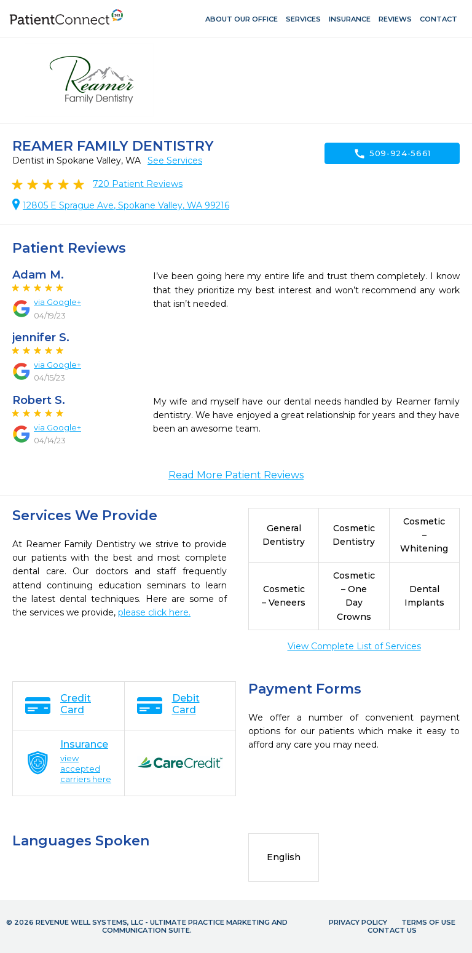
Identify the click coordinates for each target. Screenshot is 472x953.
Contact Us (392, 930)
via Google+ (57, 302)
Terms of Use (428, 922)
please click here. (154, 612)
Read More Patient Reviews (236, 475)
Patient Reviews (138, 183)
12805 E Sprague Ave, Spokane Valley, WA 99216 (126, 205)
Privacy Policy (358, 922)
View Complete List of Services (354, 646)
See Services (175, 160)
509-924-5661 (392, 154)
